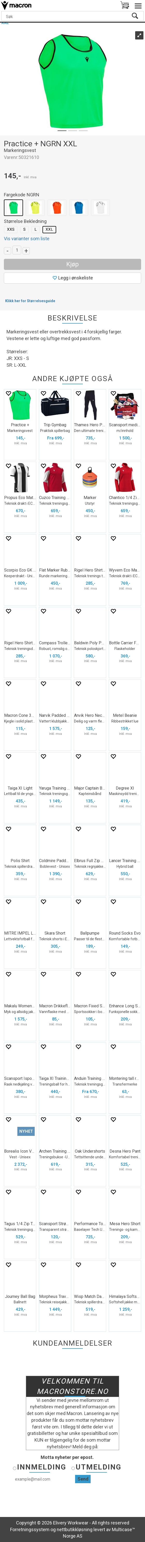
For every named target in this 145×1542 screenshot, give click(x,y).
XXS (11, 229)
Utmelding (98, 1467)
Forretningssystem (29, 1529)
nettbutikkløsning (74, 1529)
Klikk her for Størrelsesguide (30, 301)
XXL (49, 229)
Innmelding (41, 1467)
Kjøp (72, 264)
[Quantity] (16, 250)
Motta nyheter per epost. (67, 1457)
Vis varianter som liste (26, 238)
